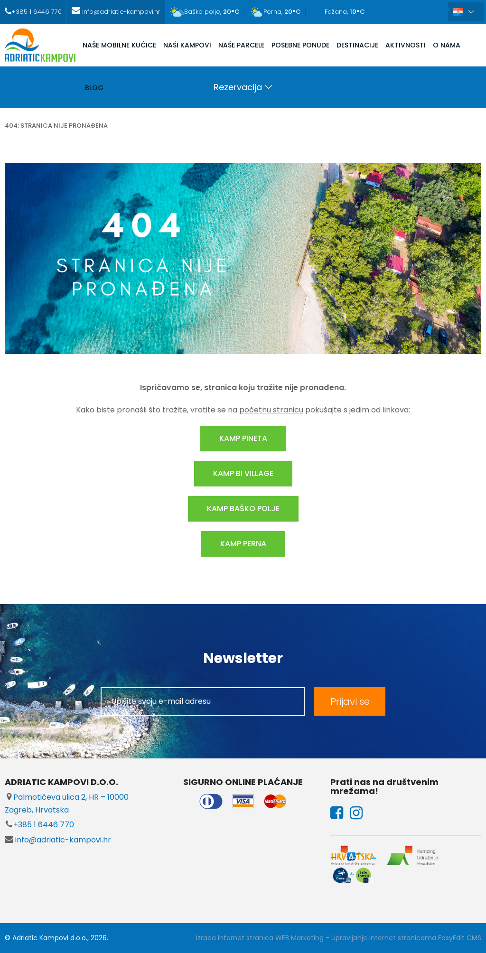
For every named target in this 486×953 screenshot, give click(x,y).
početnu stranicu (271, 409)
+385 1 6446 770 (39, 824)
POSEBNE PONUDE (300, 45)
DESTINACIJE (357, 45)
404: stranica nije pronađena (56, 125)
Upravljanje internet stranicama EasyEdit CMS (406, 938)
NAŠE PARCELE (241, 45)
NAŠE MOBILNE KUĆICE (119, 45)
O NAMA (446, 45)
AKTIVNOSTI (405, 45)
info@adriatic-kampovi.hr (58, 839)
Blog (94, 88)
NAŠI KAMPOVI (187, 45)
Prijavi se (350, 701)
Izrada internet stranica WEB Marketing (260, 938)
